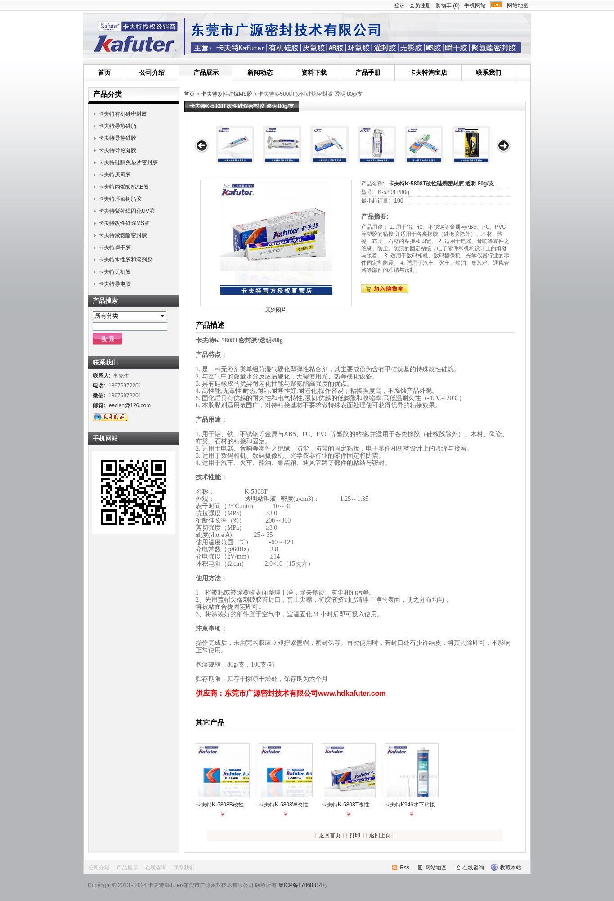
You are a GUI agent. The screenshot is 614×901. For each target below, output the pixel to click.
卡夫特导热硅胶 (117, 138)
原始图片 (276, 310)
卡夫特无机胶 (115, 272)
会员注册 (420, 5)
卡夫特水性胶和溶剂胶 (125, 260)
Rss (404, 868)
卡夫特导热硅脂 (117, 126)
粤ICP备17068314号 (302, 885)
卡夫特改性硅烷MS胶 (226, 94)
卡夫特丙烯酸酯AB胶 (124, 187)
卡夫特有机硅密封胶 (123, 114)
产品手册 (368, 72)
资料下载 (314, 72)
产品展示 (206, 72)
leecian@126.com (129, 405)
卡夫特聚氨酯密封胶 (123, 235)
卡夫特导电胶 (115, 284)
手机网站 (475, 5)
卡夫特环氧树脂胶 (120, 199)
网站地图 (518, 5)
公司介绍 (152, 72)
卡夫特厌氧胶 (115, 174)
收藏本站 (510, 868)
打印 (355, 835)
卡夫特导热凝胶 (117, 150)
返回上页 (380, 835)
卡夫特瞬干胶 (115, 247)
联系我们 (488, 72)
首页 (104, 72)
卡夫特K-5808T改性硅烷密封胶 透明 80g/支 (441, 183)
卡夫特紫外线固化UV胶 (127, 211)
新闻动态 (260, 72)
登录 (399, 5)
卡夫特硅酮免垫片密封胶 (128, 162)
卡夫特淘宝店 (428, 72)
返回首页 (330, 835)
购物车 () (447, 5)
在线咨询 (155, 868)
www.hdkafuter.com (353, 693)
